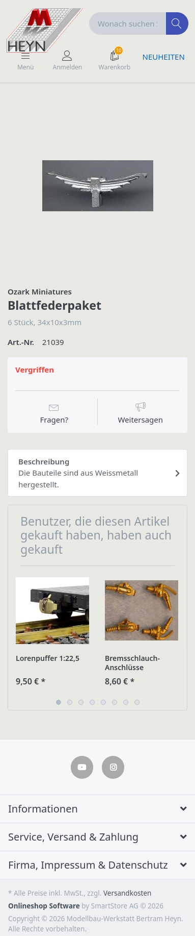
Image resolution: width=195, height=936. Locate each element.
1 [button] (58, 702)
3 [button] (80, 702)
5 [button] (103, 702)
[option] (97, 185)
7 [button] (125, 702)
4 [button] (92, 702)
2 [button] (69, 702)
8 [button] (137, 702)
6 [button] (114, 702)
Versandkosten (127, 893)
